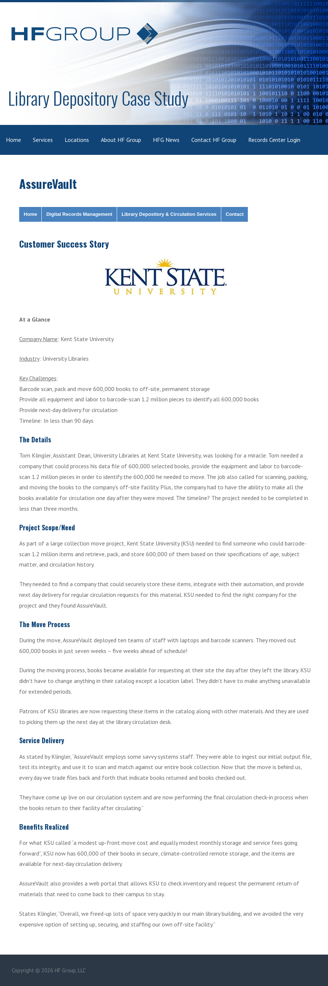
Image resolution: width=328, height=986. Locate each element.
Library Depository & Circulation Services (169, 214)
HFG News (166, 139)
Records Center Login (274, 139)
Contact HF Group (213, 139)
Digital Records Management (79, 214)
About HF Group (121, 139)
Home (13, 139)
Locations (77, 139)
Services (43, 139)
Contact (234, 214)
